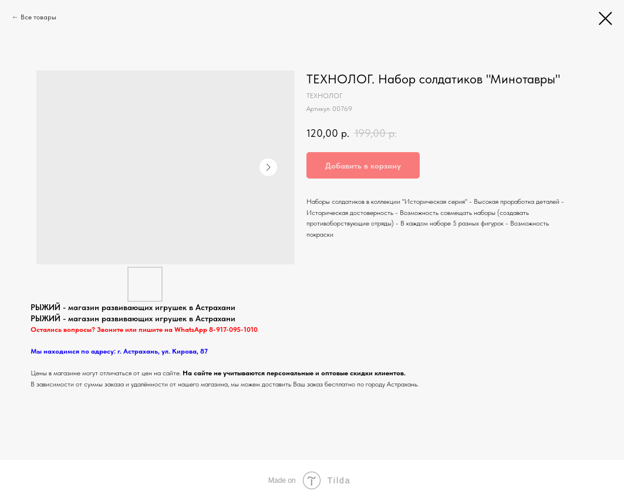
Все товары (38, 17)
